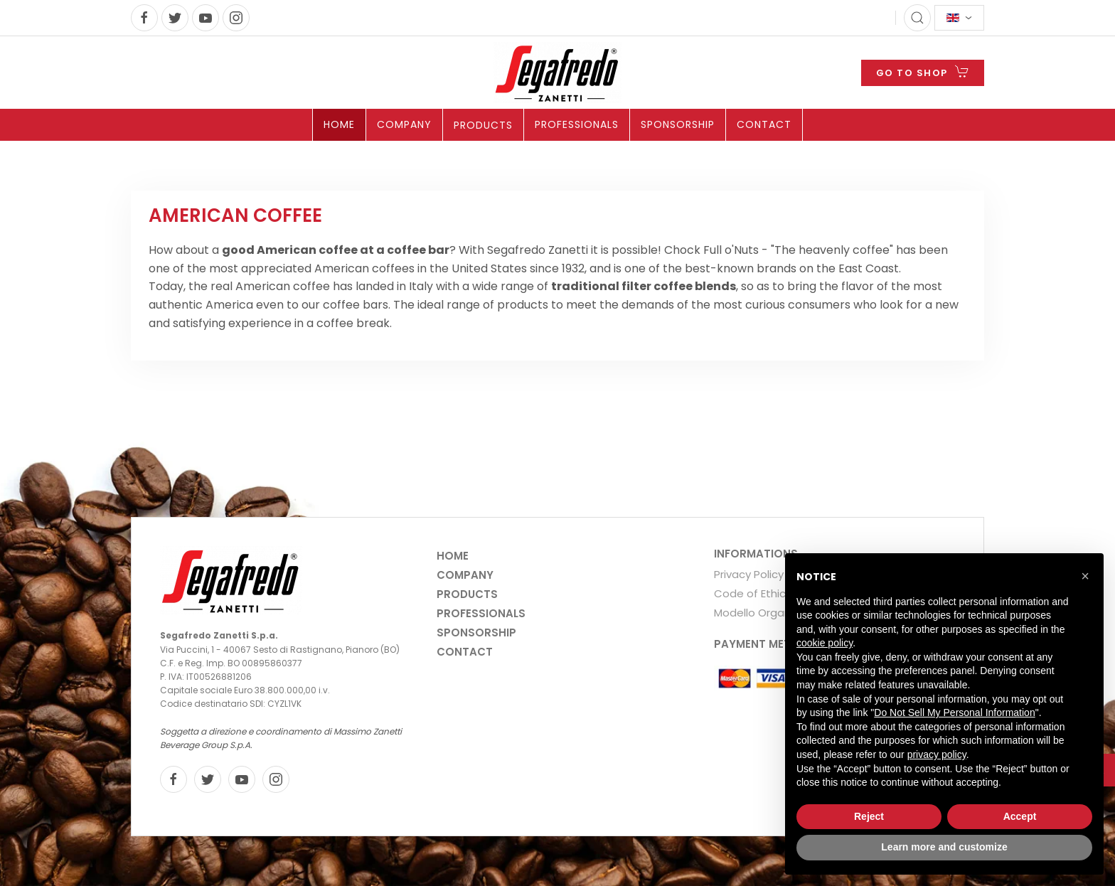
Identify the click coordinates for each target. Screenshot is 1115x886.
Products (483, 125)
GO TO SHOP (922, 71)
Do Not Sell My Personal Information (954, 712)
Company (404, 124)
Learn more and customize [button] (944, 847)
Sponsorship (678, 124)
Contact (764, 124)
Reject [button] (869, 816)
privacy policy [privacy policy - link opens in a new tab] (936, 754)
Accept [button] (1020, 816)
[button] (1085, 576)
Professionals (577, 124)
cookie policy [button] (824, 643)
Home (339, 124)
